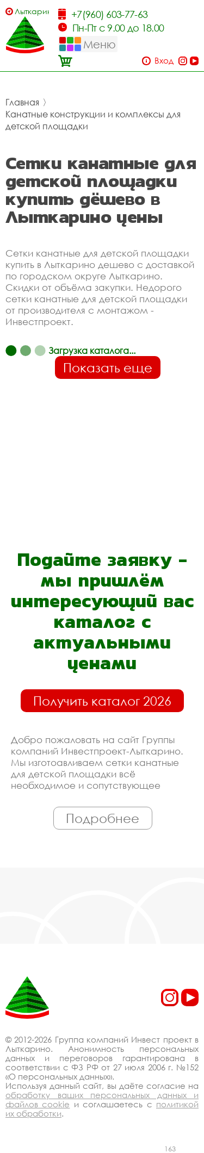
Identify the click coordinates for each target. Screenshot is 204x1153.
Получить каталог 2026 (102, 700)
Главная (22, 102)
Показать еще (107, 367)
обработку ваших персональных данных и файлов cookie (102, 1099)
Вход (164, 60)
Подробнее (102, 818)
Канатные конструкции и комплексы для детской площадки (93, 120)
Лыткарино (32, 11)
